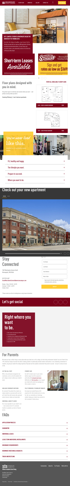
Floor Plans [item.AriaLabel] (21, 2)
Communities (43, 465)
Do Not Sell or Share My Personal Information (20, 480)
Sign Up (54, 286)
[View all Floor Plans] (52, 82)
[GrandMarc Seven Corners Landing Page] (8, 2)
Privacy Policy (4, 480)
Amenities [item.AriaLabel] (30, 2)
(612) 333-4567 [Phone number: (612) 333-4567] (5, 277)
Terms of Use (10, 480)
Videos (8, 195)
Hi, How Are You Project (36, 377)
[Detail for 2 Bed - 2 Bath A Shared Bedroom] (52, 96)
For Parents (57, 465)
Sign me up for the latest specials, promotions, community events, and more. (54, 280)
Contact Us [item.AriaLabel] (45, 2)
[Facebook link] (55, 301)
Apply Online (62, 3)
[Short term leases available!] (18, 64)
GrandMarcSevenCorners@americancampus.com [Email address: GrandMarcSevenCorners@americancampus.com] (14, 280)
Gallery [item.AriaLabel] (37, 2)
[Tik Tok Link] (65, 301)
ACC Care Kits (35, 379)
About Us (50, 465)
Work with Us (65, 465)
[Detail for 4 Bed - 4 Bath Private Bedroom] (52, 121)
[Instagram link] (60, 301)
